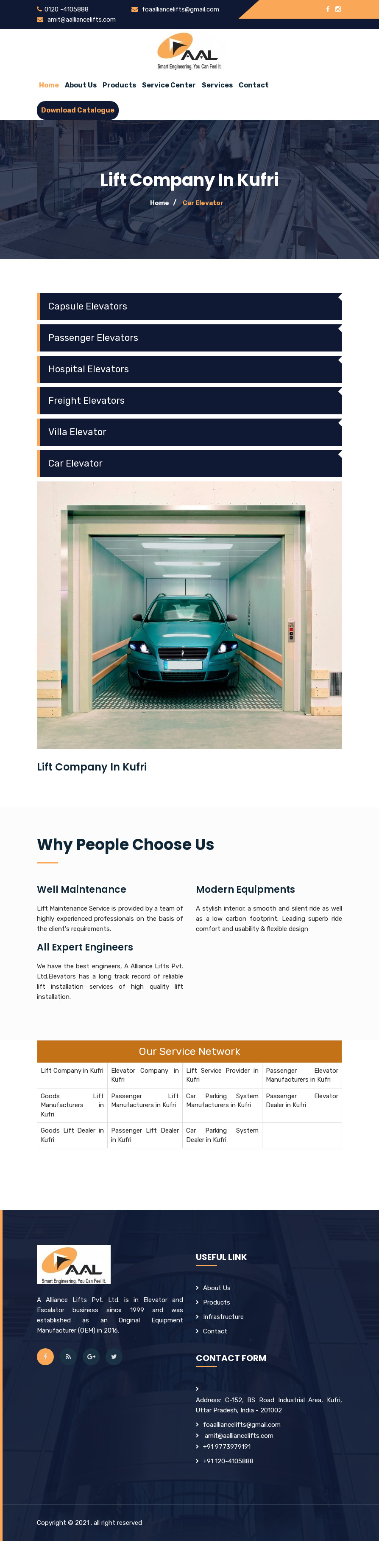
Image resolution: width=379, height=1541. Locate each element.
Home (49, 85)
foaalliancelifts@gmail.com (179, 9)
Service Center (169, 85)
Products (119, 85)
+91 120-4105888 (228, 1461)
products (216, 1302)
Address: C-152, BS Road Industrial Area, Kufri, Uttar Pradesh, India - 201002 (269, 1405)
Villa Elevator (77, 432)
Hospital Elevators (88, 369)
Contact (254, 85)
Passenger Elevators (93, 337)
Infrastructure (223, 1317)
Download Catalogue (77, 110)
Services (217, 85)
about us (81, 85)
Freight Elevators (86, 400)
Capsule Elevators (87, 306)
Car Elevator (203, 203)
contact (215, 1331)
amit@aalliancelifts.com (81, 19)
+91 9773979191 (227, 1447)
